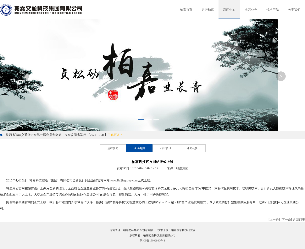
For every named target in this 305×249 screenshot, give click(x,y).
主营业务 (251, 9)
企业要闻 (139, 148)
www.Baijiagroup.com (124, 180)
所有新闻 (113, 148)
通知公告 (192, 148)
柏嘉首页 (186, 9)
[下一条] (286, 219)
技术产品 (272, 9)
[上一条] (274, 219)
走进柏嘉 (208, 9)
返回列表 (299, 219)
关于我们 (294, 9)
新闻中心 (229, 9)
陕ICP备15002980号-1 (152, 240)
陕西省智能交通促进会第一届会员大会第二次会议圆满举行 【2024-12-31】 (64, 134)
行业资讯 (165, 148)
